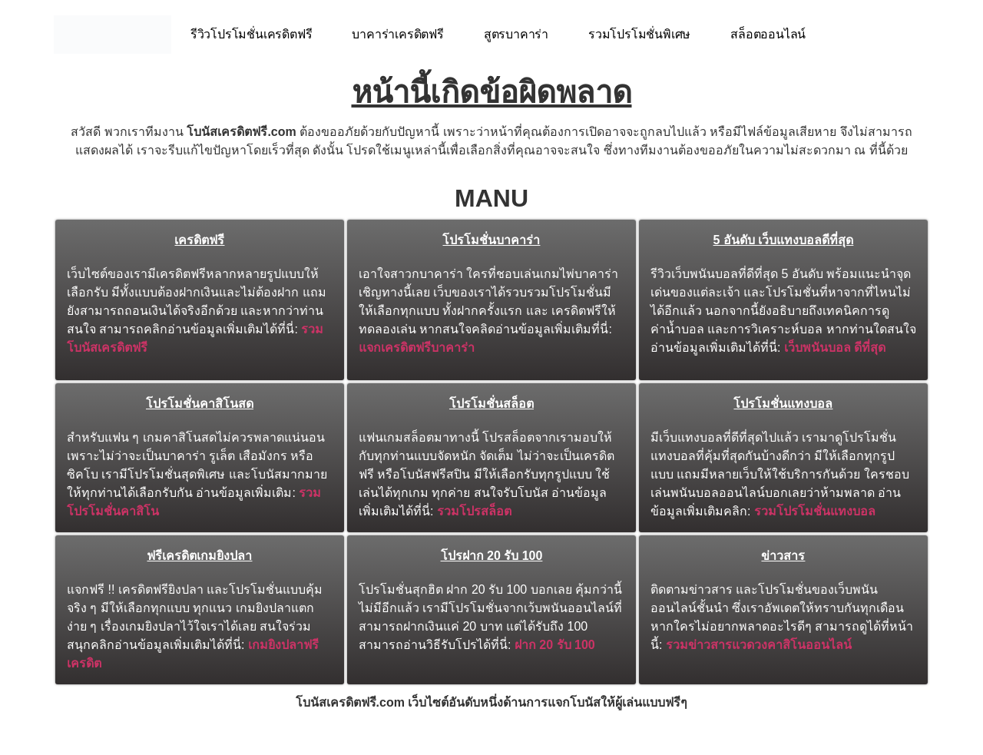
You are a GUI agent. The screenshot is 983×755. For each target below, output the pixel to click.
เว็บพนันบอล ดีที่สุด (834, 347)
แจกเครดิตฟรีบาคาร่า (417, 347)
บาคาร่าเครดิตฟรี (397, 34)
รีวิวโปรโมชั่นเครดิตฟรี (251, 34)
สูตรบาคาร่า (516, 34)
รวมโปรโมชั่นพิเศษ (639, 34)
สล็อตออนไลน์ (768, 34)
